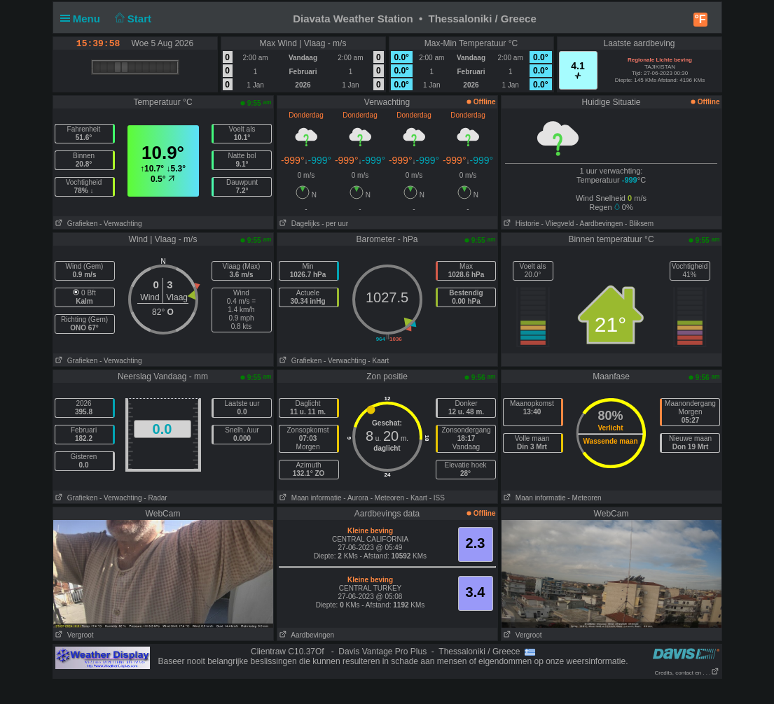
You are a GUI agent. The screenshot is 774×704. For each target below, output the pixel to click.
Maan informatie (309, 498)
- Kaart (378, 361)
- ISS (437, 498)
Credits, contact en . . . (686, 673)
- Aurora (355, 498)
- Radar (155, 498)
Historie (520, 223)
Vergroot (73, 635)
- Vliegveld (557, 223)
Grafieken (75, 223)
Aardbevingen (306, 635)
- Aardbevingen (599, 223)
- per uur (335, 223)
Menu (83, 18)
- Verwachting (120, 223)
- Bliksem (639, 223)
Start (131, 18)
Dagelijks (298, 223)
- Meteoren (387, 498)
